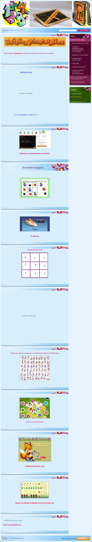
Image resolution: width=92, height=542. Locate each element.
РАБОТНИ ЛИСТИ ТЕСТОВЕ (80, 43)
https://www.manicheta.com (12, 525)
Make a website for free (69, 538)
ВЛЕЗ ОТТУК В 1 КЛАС (78, 40)
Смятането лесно (26, 72)
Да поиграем (34, 236)
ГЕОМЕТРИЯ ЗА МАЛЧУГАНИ (77, 59)
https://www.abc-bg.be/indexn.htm (35, 421)
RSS (6, 538)
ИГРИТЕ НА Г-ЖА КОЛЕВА (80, 55)
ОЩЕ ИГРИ (75, 63)
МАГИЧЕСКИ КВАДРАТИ (34, 249)
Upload (30, 114)
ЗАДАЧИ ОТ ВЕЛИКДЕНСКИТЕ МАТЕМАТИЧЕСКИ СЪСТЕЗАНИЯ (78, 49)
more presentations (22, 114)
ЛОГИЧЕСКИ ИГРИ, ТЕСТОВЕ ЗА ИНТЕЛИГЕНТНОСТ (78, 72)
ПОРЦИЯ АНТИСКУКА (79, 67)
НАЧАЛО (5, 30)
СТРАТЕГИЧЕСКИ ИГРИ (78, 82)
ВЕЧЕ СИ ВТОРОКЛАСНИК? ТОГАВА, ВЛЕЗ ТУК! (79, 78)
